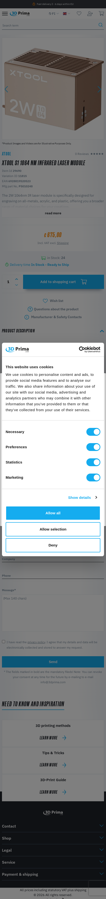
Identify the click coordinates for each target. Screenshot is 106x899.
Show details (79, 497)
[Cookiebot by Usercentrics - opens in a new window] (78, 349)
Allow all (53, 513)
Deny (53, 545)
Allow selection (53, 529)
